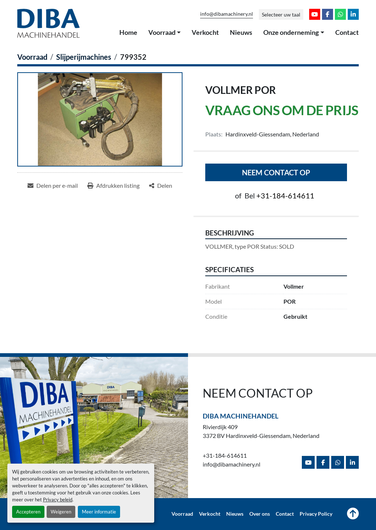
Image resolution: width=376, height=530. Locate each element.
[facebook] (327, 14)
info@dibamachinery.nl (226, 14)
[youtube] (314, 14)
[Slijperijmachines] (83, 56)
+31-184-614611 (285, 195)
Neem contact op (276, 172)
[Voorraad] (32, 56)
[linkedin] (353, 14)
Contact (347, 32)
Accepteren (28, 512)
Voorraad (162, 32)
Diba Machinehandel (240, 416)
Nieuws (241, 32)
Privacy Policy (316, 514)
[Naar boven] (353, 514)
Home (128, 32)
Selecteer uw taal (281, 14)
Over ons (259, 514)
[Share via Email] (53, 186)
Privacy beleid (57, 499)
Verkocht (205, 32)
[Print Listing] (113, 186)
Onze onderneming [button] (291, 32)
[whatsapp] (340, 14)
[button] (164, 33)
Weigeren (61, 512)
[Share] (160, 186)
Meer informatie (99, 512)
